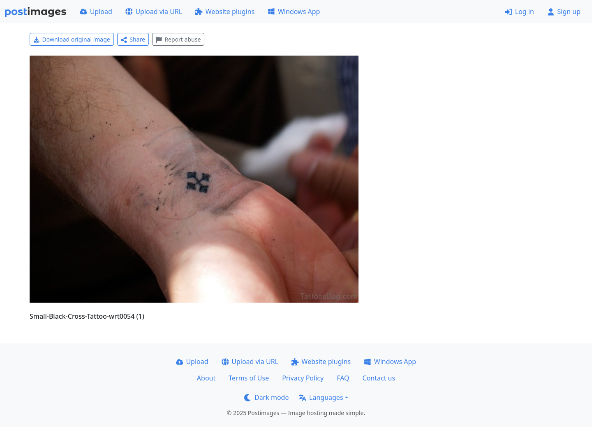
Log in (519, 11)
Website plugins (224, 11)
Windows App (294, 11)
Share (133, 39)
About (206, 378)
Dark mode (266, 397)
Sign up (563, 11)
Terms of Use (249, 378)
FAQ (343, 378)
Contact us (379, 378)
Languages (321, 397)
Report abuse (178, 39)
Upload (96, 11)
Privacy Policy (303, 378)
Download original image (71, 39)
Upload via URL (153, 11)
